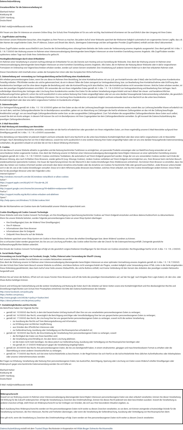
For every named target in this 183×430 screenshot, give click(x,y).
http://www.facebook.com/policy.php (16, 292)
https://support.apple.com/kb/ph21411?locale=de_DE (24, 182)
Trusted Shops (41, 428)
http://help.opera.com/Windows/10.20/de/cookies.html (25, 200)
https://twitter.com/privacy (12, 294)
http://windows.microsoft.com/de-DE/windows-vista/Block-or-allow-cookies (34, 177)
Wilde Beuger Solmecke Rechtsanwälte (94, 428)
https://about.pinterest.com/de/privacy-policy (20, 300)
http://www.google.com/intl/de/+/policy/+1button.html (24, 297)
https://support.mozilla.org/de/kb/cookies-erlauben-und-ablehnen (29, 194)
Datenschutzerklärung (10, 428)
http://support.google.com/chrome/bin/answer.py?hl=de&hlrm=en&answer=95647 (36, 188)
